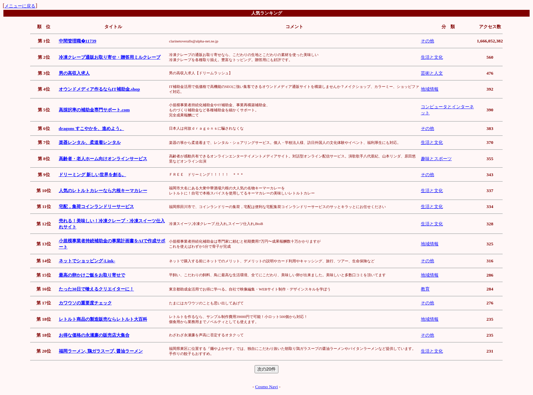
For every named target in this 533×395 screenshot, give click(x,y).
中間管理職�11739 (78, 40)
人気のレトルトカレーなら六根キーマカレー (103, 190)
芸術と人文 (432, 73)
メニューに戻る (19, 5)
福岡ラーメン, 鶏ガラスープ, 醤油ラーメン (101, 351)
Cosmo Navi (266, 386)
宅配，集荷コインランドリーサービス (96, 206)
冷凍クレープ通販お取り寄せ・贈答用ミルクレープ (109, 57)
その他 (427, 40)
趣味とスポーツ (436, 158)
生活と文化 (432, 57)
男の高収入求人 (74, 73)
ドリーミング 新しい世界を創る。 (92, 174)
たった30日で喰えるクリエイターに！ (96, 288)
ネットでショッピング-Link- (87, 260)
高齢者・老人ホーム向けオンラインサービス (103, 158)
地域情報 (430, 89)
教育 (425, 288)
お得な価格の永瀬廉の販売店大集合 (94, 335)
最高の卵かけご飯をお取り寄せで (92, 275)
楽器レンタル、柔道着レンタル (90, 142)
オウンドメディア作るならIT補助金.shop (99, 89)
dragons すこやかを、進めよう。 (91, 128)
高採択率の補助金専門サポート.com (94, 109)
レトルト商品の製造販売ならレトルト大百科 (103, 319)
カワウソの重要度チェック (85, 302)
